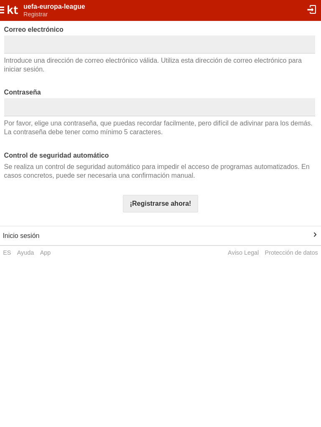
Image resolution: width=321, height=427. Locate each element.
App (45, 252)
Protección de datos (291, 252)
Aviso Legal (243, 252)
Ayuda (25, 252)
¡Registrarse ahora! (160, 203)
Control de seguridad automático (56, 155)
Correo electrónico (34, 29)
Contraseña (22, 92)
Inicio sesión (21, 235)
